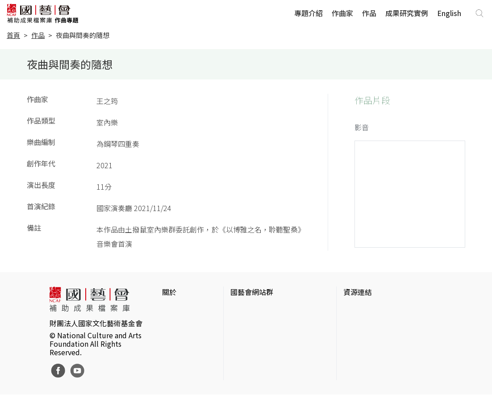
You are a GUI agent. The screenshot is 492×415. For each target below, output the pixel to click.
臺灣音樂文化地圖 (371, 352)
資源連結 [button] (357, 291)
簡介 (169, 309)
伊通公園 (357, 324)
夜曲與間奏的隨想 (82, 35)
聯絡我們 (176, 338)
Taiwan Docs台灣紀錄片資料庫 (391, 391)
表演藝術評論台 (255, 338)
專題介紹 (308, 13)
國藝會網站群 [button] (251, 291)
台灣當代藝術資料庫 (375, 309)
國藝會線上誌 (251, 324)
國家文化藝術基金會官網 (269, 309)
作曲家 (342, 13)
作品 (369, 13)
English (449, 13)
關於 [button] (169, 291)
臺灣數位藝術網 (368, 338)
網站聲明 (176, 324)
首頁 (13, 35)
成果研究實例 (406, 13)
